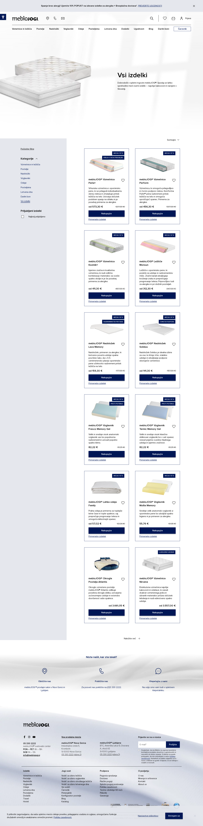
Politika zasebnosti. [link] (63, 817)
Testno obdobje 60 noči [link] (111, 790)
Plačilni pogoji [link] (106, 781)
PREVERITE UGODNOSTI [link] (150, 5)
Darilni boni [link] (163, 29)
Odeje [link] (24, 182)
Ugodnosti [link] (139, 29)
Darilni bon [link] (26, 196)
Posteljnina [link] (26, 187)
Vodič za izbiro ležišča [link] (71, 775)
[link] (107, 213)
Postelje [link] (24, 169)
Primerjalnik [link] (66, 793)
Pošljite (173, 744)
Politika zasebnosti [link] (108, 787)
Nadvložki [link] (25, 173)
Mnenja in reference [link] (147, 778)
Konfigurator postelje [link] (71, 795)
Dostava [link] (104, 778)
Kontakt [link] (141, 781)
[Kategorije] (30, 158)
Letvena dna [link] (26, 192)
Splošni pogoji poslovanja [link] (111, 784)
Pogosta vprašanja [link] (108, 775)
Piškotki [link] (103, 793)
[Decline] (195, 816)
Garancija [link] (104, 795)
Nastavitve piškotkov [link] (148, 815)
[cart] (173, 18)
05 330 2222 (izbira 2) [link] (71, 755)
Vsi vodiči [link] (65, 787)
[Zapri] (194, 6)
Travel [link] (26, 798)
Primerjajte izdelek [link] (97, 219)
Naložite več (132, 638)
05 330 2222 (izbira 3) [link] (110, 754)
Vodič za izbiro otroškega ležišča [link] (76, 781)
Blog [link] (63, 798)
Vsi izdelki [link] (25, 201)
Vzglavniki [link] (25, 178)
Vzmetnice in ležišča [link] (30, 164)
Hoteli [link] (26, 801)
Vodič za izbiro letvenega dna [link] (75, 784)
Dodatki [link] (26, 795)
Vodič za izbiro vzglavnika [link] (73, 778)
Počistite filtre (27, 149)
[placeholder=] (159, 744)
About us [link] (142, 784)
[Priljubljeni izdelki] (34, 211)
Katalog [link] (65, 801)
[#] (151, 18)
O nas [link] (141, 775)
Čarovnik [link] (65, 790)
